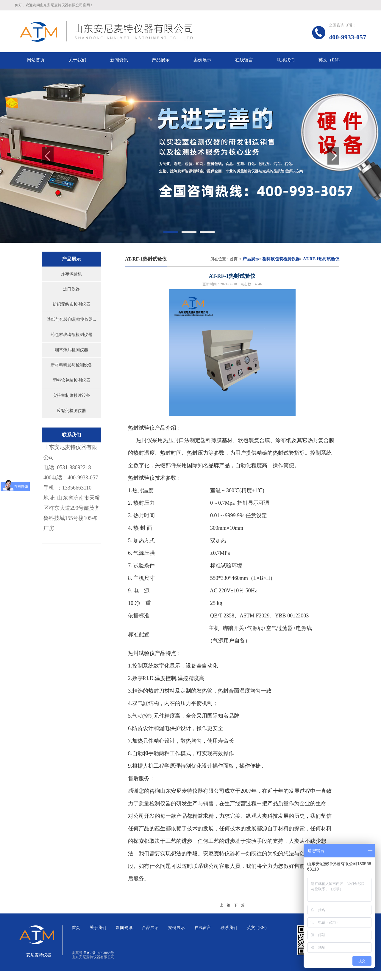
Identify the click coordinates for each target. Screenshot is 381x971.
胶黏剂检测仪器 (71, 410)
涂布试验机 (71, 274)
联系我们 (229, 927)
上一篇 (225, 905)
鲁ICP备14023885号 (98, 953)
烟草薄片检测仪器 (71, 350)
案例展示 (176, 927)
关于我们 (98, 927)
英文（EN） (258, 927)
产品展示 (150, 927)
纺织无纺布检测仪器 (71, 304)
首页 (234, 259)
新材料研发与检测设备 (71, 365)
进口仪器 (71, 289)
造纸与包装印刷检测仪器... (71, 319)
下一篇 (239, 905)
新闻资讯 (124, 927)
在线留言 (202, 927)
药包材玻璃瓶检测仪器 (71, 334)
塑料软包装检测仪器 (71, 380)
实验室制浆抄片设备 (71, 395)
